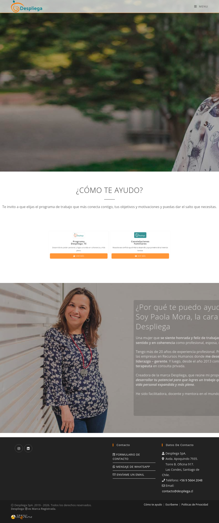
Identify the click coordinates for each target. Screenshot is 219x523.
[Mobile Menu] (201, 6)
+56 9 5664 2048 (190, 480)
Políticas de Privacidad (195, 504)
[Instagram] (19, 448)
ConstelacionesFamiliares (131, 244)
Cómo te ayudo (153, 504)
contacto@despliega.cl (177, 491)
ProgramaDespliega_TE (87, 244)
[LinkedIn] (28, 448)
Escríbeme (172, 504)
